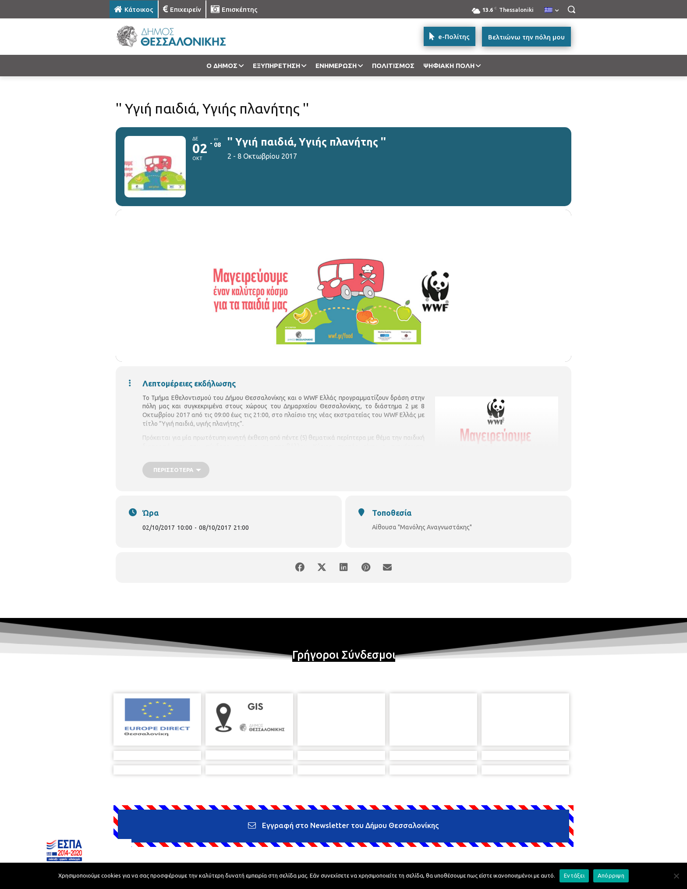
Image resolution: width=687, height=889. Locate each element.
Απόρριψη (611, 875)
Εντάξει (574, 875)
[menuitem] (551, 10)
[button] (571, 9)
